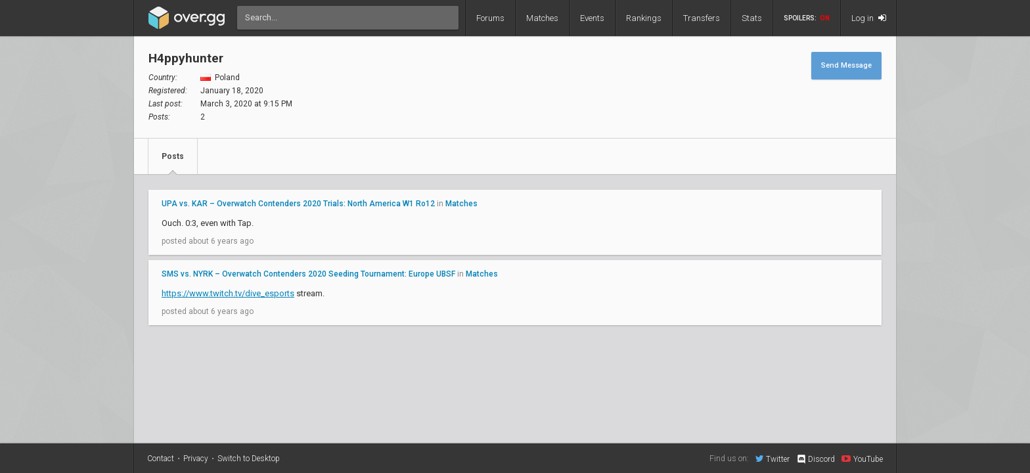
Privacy (195, 458)
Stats (752, 18)
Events (592, 18)
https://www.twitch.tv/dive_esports (228, 293)
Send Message (846, 65)
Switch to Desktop (248, 458)
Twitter (772, 458)
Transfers (701, 18)
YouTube (862, 458)
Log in (868, 18)
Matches (542, 18)
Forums (490, 18)
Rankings (643, 18)
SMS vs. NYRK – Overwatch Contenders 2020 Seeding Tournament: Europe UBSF (308, 274)
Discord (815, 459)
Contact (160, 458)
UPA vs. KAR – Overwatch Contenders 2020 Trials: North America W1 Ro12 (298, 203)
